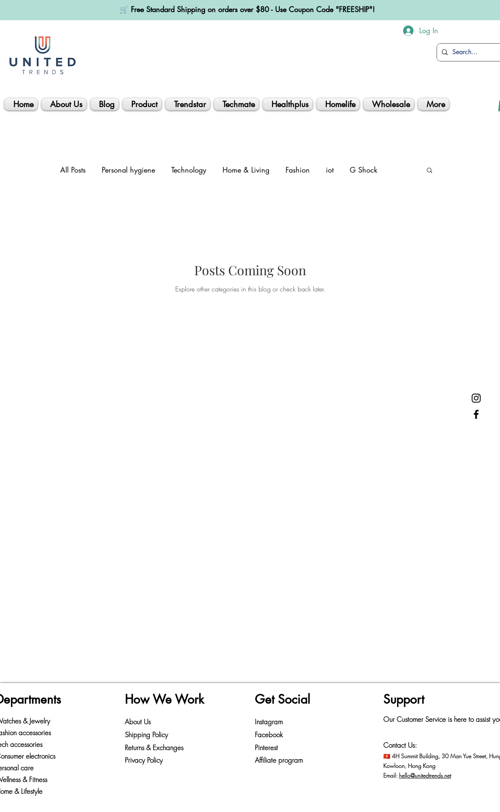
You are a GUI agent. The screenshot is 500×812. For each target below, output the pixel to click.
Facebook (269, 734)
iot (330, 170)
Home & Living (246, 170)
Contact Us (399, 745)
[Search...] (472, 52)
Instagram (269, 721)
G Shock (363, 170)
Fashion (298, 170)
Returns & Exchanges (154, 747)
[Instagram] (476, 398)
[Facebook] (476, 414)
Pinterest (266, 747)
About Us (138, 721)
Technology (188, 170)
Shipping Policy (146, 734)
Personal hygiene (128, 170)
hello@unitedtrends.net (425, 775)
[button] (429, 171)
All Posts (73, 170)
